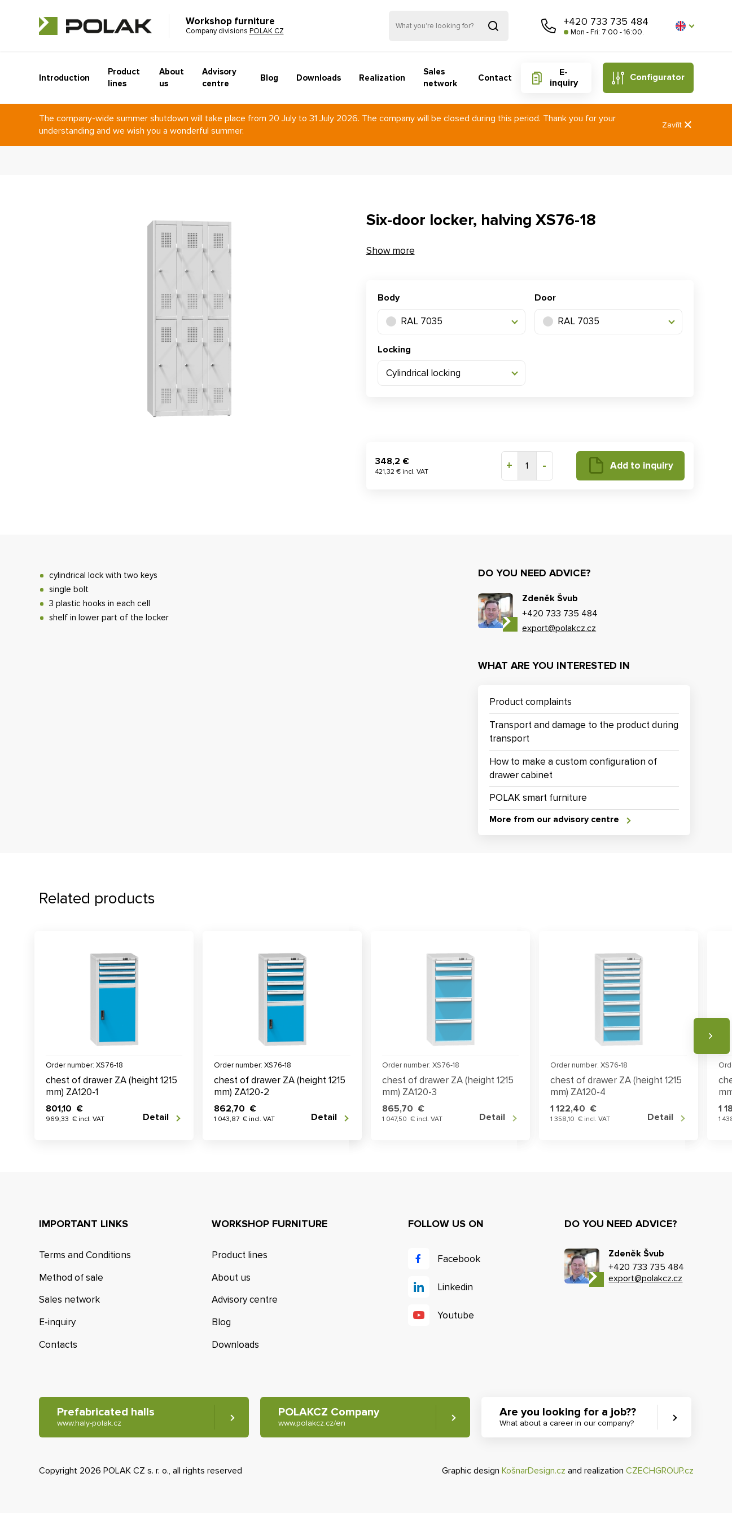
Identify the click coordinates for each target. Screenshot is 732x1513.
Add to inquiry (641, 465)
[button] (685, 26)
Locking (394, 349)
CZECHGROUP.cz (660, 1470)
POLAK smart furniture (538, 798)
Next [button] (712, 1036)
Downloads (318, 78)
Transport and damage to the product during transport (583, 731)
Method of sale (71, 1277)
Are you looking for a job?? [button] (567, 1416)
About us (171, 78)
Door (545, 297)
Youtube (455, 1315)
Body (389, 297)
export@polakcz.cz (559, 628)
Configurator (657, 77)
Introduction (64, 78)
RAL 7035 (414, 321)
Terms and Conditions (85, 1255)
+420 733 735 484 (606, 21)
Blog (269, 78)
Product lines (124, 78)
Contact (495, 78)
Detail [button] (156, 1117)
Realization (382, 78)
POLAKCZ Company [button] (328, 1416)
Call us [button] (548, 26)
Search (493, 26)
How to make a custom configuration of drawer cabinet (573, 768)
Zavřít (678, 125)
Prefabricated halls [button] (106, 1416)
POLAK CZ (95, 26)
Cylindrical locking (423, 373)
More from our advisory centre (554, 819)
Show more (390, 251)
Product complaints (530, 702)
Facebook (458, 1259)
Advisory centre (219, 78)
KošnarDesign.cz (534, 1470)
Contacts (58, 1345)
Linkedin (455, 1287)
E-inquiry (564, 78)
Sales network (440, 78)
